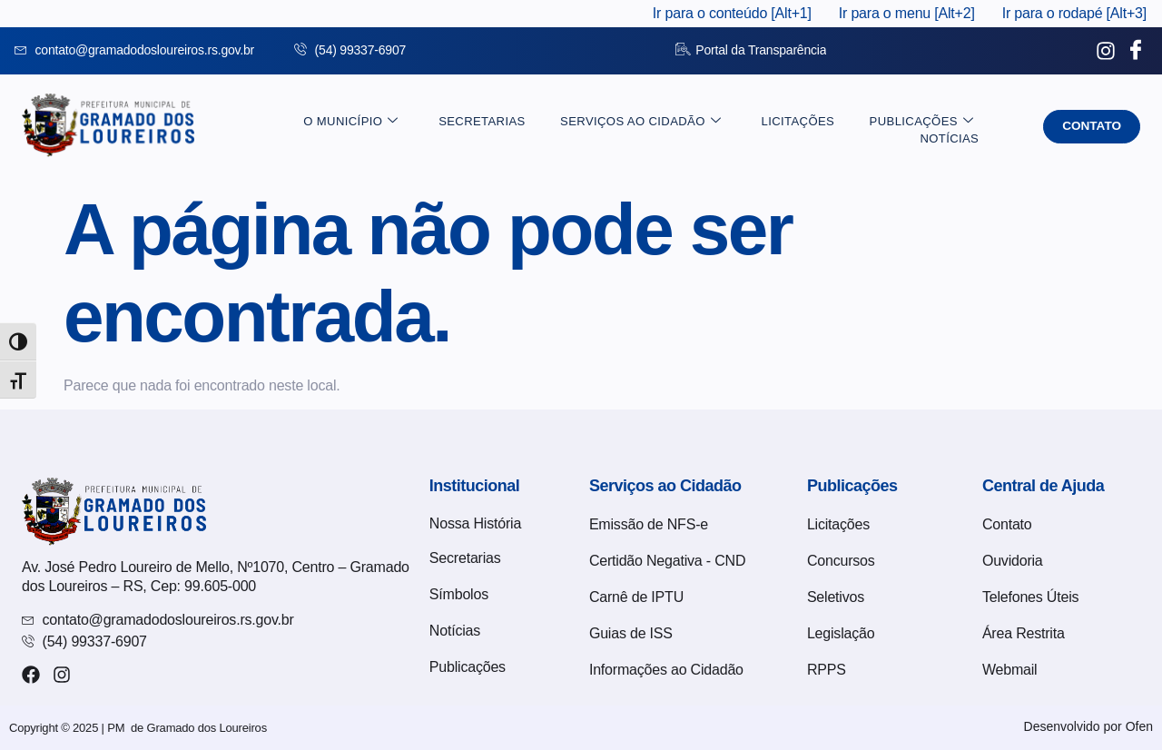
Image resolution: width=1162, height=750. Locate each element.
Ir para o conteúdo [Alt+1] (732, 13)
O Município (303, 126)
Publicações (843, 126)
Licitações (729, 126)
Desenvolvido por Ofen (1088, 726)
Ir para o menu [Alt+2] (907, 13)
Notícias (955, 126)
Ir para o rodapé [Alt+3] (1074, 13)
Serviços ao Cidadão (578, 126)
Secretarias (425, 126)
